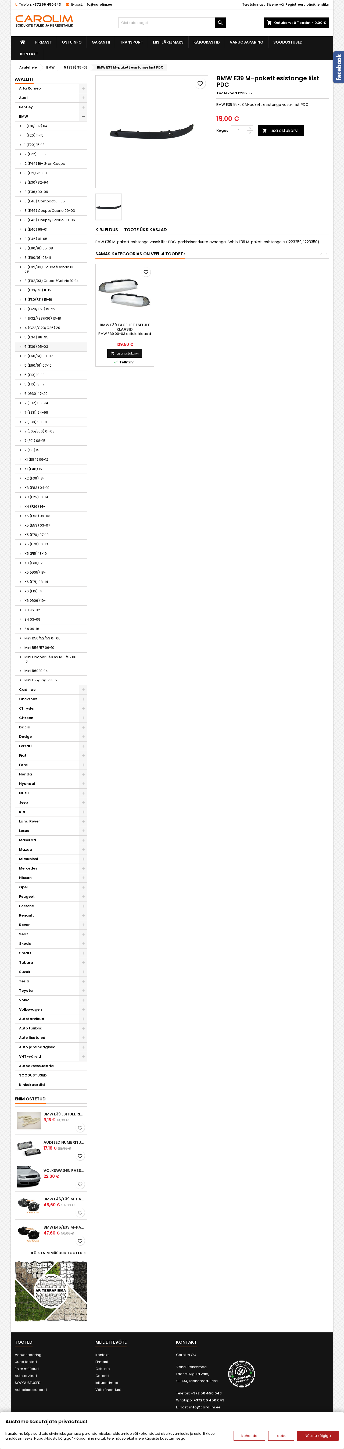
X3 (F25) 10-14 (36, 497)
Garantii (101, 42)
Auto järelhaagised (37, 1047)
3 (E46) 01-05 (35, 238)
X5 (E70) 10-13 (36, 544)
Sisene (272, 4)
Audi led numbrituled (64, 1142)
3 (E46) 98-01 (35, 229)
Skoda (25, 943)
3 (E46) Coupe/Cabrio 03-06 (49, 220)
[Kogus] (239, 130)
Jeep (23, 802)
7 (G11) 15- (32, 450)
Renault (26, 915)
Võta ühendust (108, 1389)
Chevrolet (28, 699)
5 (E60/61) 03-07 (38, 356)
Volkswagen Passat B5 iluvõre (64, 1170)
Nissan (25, 877)
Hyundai (27, 783)
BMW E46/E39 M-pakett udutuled (64, 1199)
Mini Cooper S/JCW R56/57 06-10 (51, 659)
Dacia (24, 727)
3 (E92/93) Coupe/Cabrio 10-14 (51, 280)
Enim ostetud (30, 1099)
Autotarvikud (31, 1018)
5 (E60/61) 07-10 (38, 365)
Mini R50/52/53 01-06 (42, 638)
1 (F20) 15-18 (34, 144)
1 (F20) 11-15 (34, 135)
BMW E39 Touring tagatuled (241, 327)
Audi (23, 97)
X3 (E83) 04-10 (36, 487)
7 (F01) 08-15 (34, 440)
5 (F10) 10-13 (34, 374)
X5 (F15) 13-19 (35, 553)
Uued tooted (26, 1361)
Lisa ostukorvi (280, 130)
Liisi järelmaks (168, 42)
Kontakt (29, 54)
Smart (25, 953)
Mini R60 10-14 (36, 670)
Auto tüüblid (30, 1028)
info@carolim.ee (98, 4)
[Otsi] (172, 22)
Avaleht (24, 79)
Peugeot (27, 896)
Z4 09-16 (31, 628)
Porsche (26, 905)
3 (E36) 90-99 (36, 191)
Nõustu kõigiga (318, 1435)
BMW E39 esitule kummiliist (125, 327)
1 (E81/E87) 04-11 (38, 125)
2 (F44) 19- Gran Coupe (44, 163)
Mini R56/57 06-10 (39, 647)
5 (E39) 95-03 (36, 346)
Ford (23, 764)
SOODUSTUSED (288, 42)
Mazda (25, 849)
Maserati (27, 840)
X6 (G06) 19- (35, 600)
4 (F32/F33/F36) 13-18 (42, 318)
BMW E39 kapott (183, 325)
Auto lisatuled (32, 1037)
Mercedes (28, 868)
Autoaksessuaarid (36, 1065)
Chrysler (27, 708)
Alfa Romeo (30, 88)
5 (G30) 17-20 (36, 393)
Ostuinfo (72, 42)
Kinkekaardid (32, 1084)
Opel (23, 887)
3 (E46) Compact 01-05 (44, 201)
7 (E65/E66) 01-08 (39, 431)
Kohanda (249, 1435)
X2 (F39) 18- (34, 478)
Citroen (26, 717)
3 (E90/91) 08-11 (37, 257)
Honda (25, 774)
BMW (23, 116)
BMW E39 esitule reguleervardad (64, 1114)
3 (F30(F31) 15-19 (38, 299)
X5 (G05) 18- (35, 572)
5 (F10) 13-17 (34, 384)
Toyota (26, 990)
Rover (24, 924)
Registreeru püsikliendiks (307, 4)
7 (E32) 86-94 (36, 403)
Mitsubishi (28, 858)
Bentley (26, 107)
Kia (22, 811)
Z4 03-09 (32, 619)
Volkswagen (30, 1009)
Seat (23, 934)
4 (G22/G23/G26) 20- (43, 327)
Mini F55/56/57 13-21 (41, 680)
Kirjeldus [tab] (106, 230)
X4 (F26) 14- (34, 506)
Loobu (281, 1435)
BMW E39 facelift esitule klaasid (300, 327)
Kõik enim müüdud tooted (59, 1253)
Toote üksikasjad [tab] (145, 230)
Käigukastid (207, 42)
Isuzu (24, 793)
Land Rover (29, 821)
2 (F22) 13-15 (35, 154)
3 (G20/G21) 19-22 (39, 309)
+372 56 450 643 (47, 4)
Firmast (43, 42)
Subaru (26, 962)
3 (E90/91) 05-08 (38, 248)
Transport (131, 42)
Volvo (24, 1000)
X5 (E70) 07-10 (36, 534)
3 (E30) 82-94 (36, 182)
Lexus (24, 830)
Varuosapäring (246, 42)
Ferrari (25, 746)
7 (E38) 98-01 (35, 421)
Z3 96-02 (32, 610)
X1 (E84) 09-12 (36, 459)
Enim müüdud (27, 1368)
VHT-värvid (30, 1056)
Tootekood (226, 93)
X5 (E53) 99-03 (37, 515)
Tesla (24, 981)
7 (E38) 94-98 (36, 412)
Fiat (22, 755)
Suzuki (25, 971)
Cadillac (27, 689)
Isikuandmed (106, 1382)
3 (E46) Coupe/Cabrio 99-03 (49, 210)
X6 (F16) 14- (34, 591)
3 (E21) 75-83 (35, 173)
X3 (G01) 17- (34, 563)
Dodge (25, 736)
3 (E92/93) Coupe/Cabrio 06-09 (50, 269)
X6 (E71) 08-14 (36, 581)
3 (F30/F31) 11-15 (37, 290)
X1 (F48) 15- (34, 468)
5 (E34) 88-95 (36, 337)
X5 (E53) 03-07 (37, 525)
